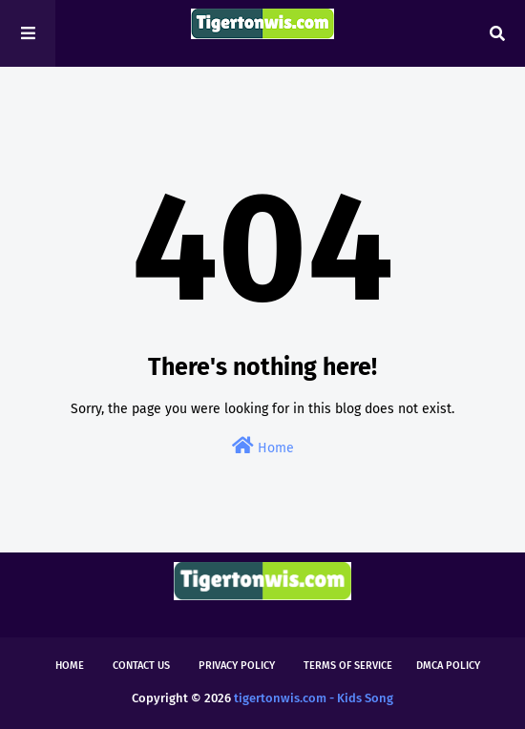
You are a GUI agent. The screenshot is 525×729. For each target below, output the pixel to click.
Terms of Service (348, 665)
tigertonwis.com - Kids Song (313, 698)
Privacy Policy (237, 665)
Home (263, 446)
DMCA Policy (448, 665)
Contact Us (141, 665)
